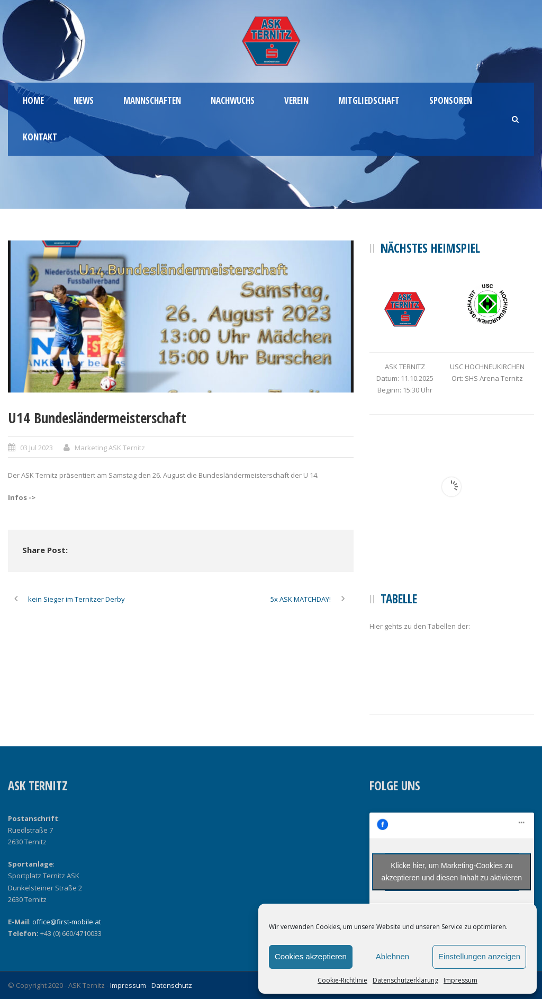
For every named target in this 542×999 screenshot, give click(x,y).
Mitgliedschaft (369, 100)
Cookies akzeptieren (311, 956)
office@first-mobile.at (66, 921)
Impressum (460, 980)
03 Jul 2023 (36, 447)
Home (33, 100)
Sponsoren (450, 100)
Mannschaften (152, 100)
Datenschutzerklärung (405, 980)
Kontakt (40, 137)
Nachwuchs (233, 100)
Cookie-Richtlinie (342, 980)
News (84, 100)
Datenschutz (171, 985)
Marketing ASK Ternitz (110, 447)
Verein (296, 100)
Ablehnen (392, 956)
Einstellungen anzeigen (479, 956)
